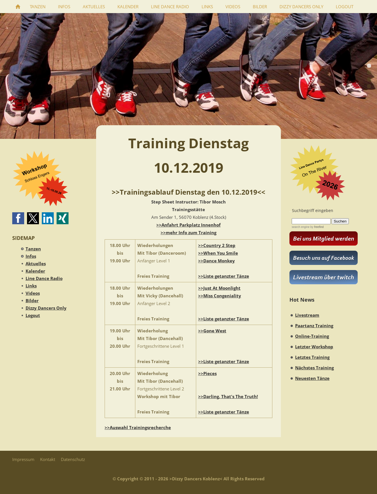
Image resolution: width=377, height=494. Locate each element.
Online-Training (312, 336)
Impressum (23, 459)
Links (31, 286)
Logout (33, 315)
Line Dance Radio (44, 278)
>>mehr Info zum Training (188, 232)
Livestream (307, 315)
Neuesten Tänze (312, 378)
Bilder (32, 300)
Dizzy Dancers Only (46, 308)
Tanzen (33, 249)
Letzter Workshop (314, 346)
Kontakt (47, 459)
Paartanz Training (314, 325)
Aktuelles (36, 263)
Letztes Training (312, 357)
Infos (31, 256)
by (317, 227)
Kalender (35, 271)
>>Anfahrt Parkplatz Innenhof (188, 225)
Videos (33, 293)
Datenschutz (73, 459)
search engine (301, 227)
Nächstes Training (314, 367)
